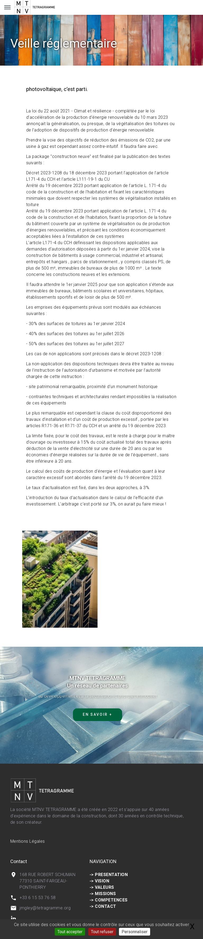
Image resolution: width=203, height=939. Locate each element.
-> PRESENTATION (109, 874)
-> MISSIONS (103, 893)
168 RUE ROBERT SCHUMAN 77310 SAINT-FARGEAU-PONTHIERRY (47, 881)
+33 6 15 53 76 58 (38, 897)
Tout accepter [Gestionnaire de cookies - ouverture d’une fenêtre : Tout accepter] (69, 931)
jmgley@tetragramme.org (45, 907)
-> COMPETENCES (109, 899)
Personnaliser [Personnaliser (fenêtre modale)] (134, 931)
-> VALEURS (102, 887)
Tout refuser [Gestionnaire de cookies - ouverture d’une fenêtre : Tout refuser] (102, 931)
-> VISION (99, 880)
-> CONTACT (103, 906)
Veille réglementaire (63, 43)
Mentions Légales (27, 841)
